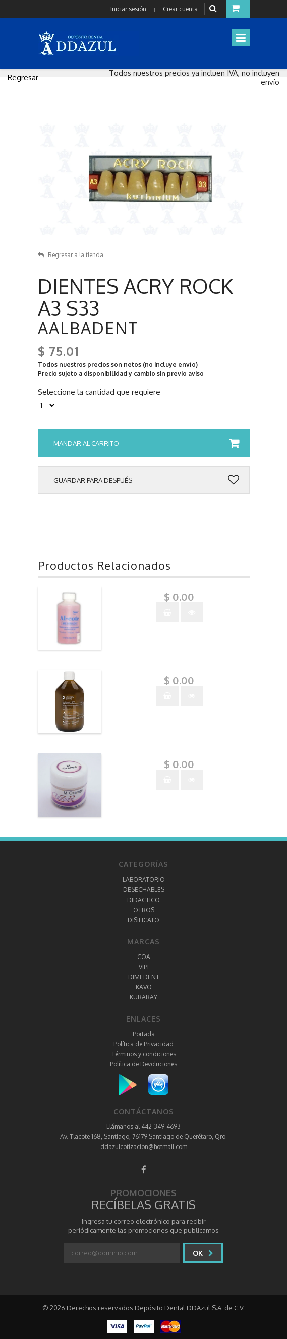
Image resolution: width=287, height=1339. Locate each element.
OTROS (143, 910)
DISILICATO (143, 920)
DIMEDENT (143, 977)
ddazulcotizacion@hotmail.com (143, 1147)
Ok (203, 1253)
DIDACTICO (143, 900)
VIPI (144, 967)
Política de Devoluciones (143, 1064)
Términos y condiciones (143, 1054)
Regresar (23, 77)
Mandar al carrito (146, 443)
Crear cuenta (180, 9)
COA (143, 957)
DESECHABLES (143, 890)
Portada (144, 1034)
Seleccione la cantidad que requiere (99, 392)
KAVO (144, 987)
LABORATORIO (144, 879)
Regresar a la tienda (70, 255)
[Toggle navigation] (241, 37)
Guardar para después (146, 480)
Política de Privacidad (143, 1044)
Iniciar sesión (128, 9)
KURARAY (143, 997)
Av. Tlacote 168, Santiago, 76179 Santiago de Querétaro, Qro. (143, 1136)
